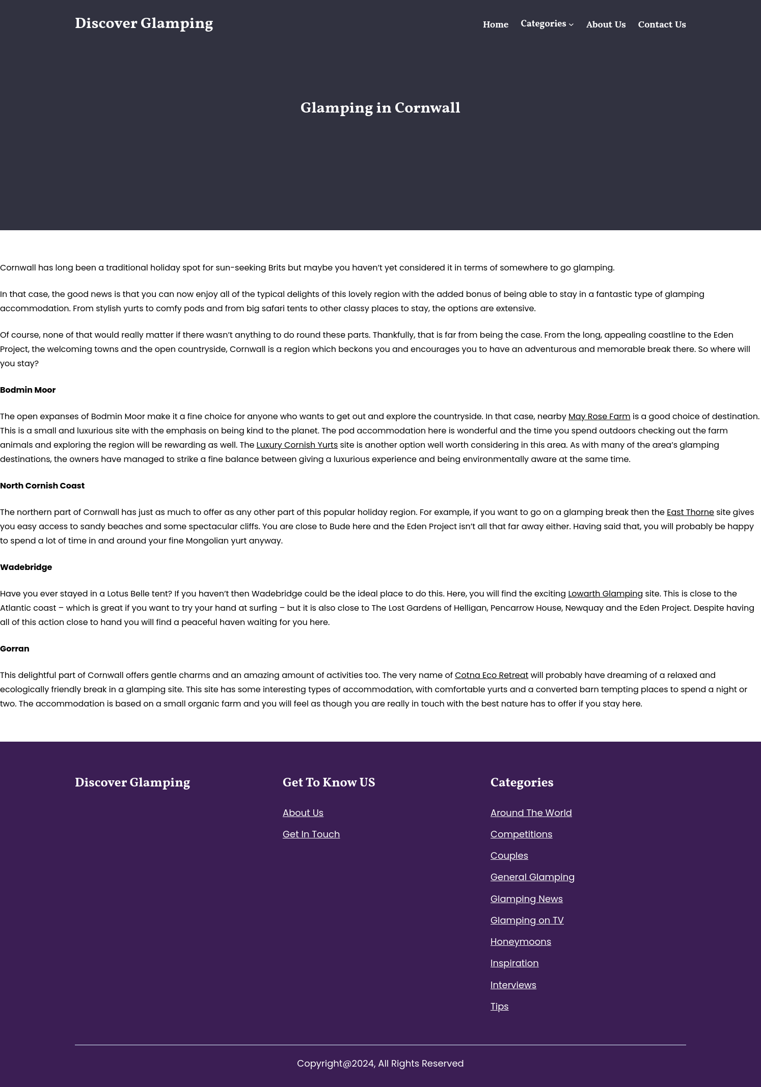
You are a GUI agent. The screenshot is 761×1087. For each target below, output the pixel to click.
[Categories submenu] (571, 24)
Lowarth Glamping (605, 594)
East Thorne (690, 512)
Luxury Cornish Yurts (297, 445)
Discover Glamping (144, 24)
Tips (500, 1006)
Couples (509, 855)
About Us (303, 812)
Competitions (522, 834)
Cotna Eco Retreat (491, 675)
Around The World (531, 812)
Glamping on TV (527, 920)
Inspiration (515, 963)
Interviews (513, 985)
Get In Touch (311, 834)
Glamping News (527, 898)
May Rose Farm (599, 416)
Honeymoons (521, 941)
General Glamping (533, 877)
